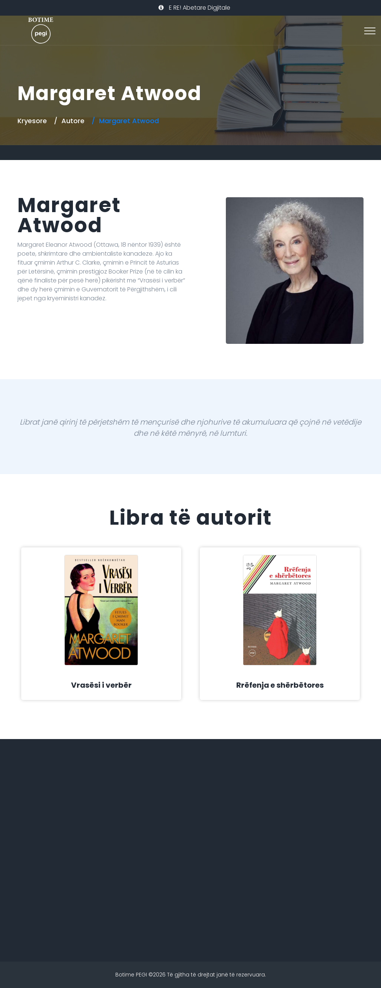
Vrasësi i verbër (101, 685)
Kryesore (32, 120)
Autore (72, 120)
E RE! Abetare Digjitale (194, 8)
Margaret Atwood (129, 120)
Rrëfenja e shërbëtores (280, 685)
